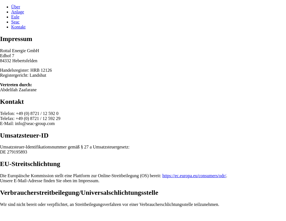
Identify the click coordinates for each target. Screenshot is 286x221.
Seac (15, 22)
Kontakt (18, 27)
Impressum (10, 214)
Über (15, 6)
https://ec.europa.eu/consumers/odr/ (194, 175)
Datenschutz (34, 214)
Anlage (17, 11)
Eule (15, 17)
